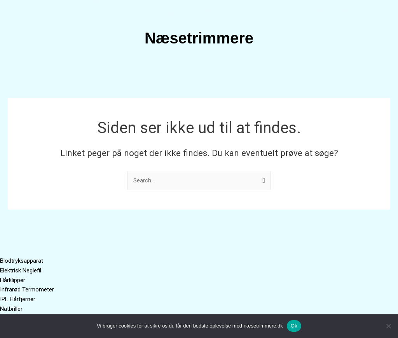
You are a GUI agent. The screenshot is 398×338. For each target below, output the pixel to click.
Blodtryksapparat (21, 260)
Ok (294, 326)
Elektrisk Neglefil (20, 270)
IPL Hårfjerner (17, 299)
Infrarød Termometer (27, 289)
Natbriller (11, 308)
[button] (199, 70)
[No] (388, 326)
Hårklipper (12, 280)
